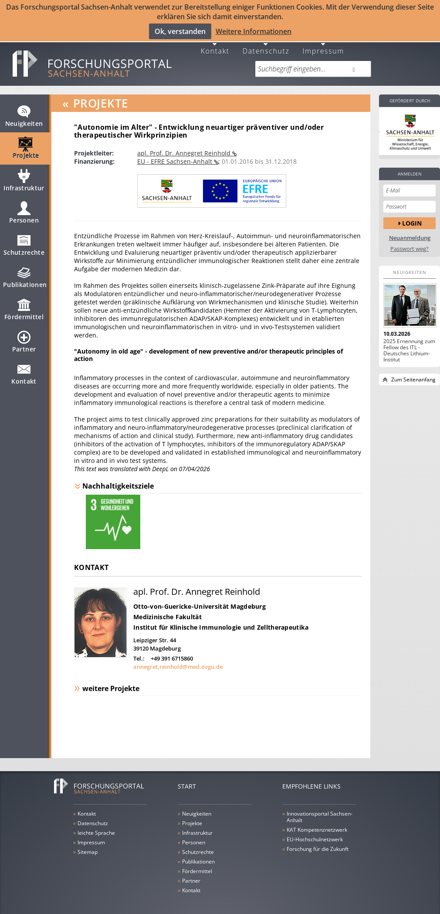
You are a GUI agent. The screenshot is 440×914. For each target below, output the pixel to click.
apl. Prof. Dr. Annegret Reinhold (184, 146)
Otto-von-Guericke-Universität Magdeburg (199, 600)
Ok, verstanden (180, 31)
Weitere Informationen (253, 31)
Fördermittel (24, 306)
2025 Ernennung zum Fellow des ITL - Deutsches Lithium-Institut (409, 343)
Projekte (26, 145)
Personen (24, 209)
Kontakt (215, 43)
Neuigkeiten (24, 113)
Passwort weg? (409, 242)
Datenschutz (266, 43)
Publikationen (25, 274)
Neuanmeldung (409, 231)
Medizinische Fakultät (167, 610)
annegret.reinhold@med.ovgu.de (178, 660)
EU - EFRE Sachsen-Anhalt (175, 154)
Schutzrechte (23, 242)
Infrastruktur (23, 177)
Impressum (323, 43)
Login (412, 216)
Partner (24, 338)
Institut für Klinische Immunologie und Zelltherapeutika (220, 621)
